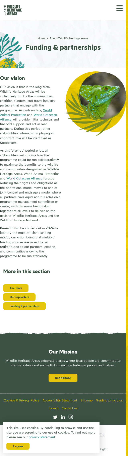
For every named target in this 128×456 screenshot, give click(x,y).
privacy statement (42, 437)
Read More (63, 378)
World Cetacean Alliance (24, 178)
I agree (18, 446)
